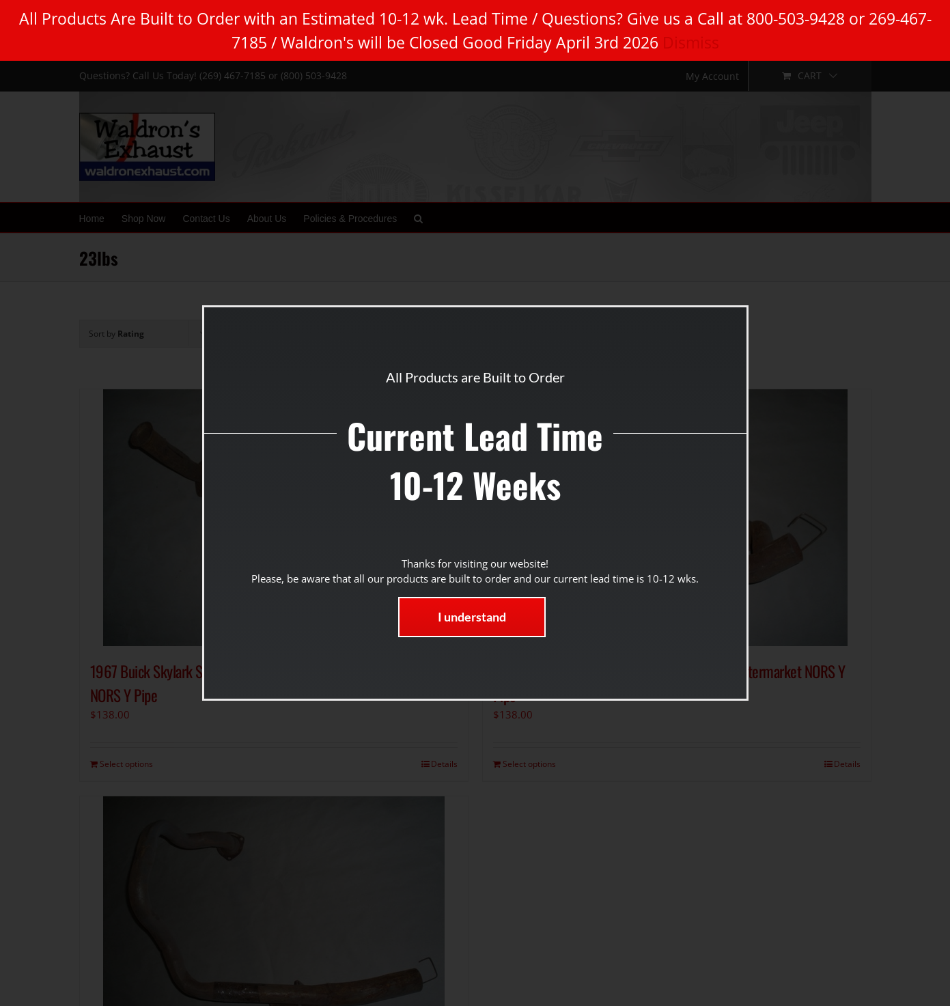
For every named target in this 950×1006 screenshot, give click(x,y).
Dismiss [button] (690, 42)
